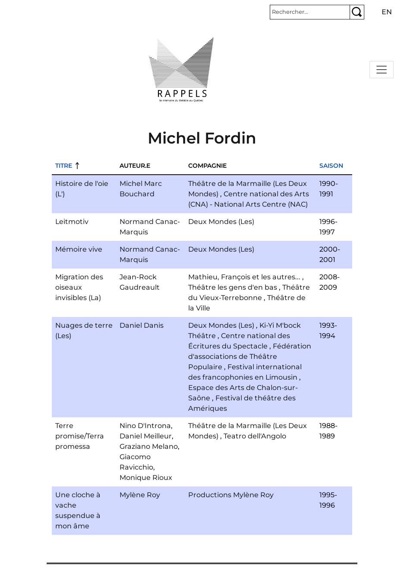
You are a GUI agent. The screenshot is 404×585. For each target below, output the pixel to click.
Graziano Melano (149, 446)
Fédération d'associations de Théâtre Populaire (249, 356)
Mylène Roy (140, 495)
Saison (331, 165)
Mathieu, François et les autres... (244, 277)
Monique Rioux (146, 477)
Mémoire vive (78, 249)
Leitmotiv (71, 221)
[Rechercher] (310, 12)
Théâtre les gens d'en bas (232, 287)
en (387, 12)
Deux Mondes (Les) (221, 221)
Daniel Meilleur (146, 436)
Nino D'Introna (145, 426)
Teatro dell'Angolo (255, 436)
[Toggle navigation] (381, 69)
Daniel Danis (142, 325)
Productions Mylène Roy (231, 495)
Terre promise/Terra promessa (79, 436)
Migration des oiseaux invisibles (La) (79, 287)
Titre (63, 165)
